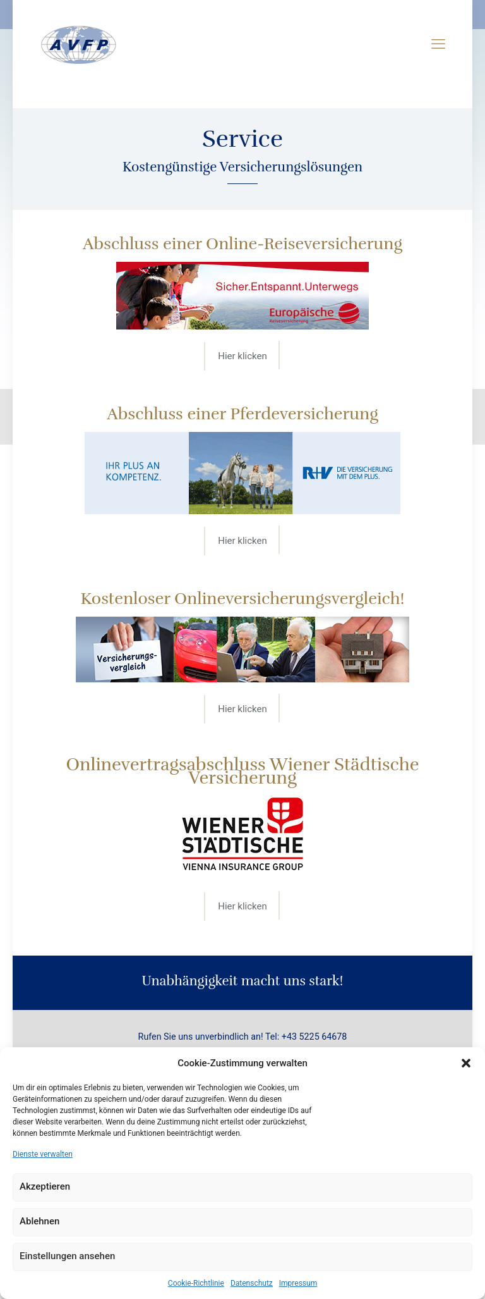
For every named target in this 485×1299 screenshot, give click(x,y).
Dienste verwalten (43, 1154)
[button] (466, 1063)
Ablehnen (39, 1221)
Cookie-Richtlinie (196, 1283)
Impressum (298, 1283)
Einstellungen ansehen (67, 1256)
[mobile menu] (438, 44)
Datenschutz (252, 1283)
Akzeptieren (45, 1186)
